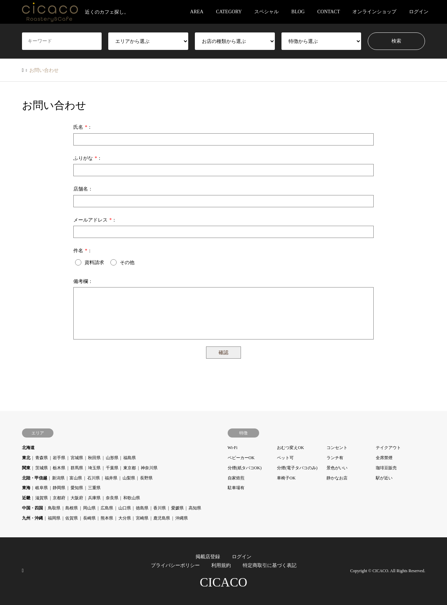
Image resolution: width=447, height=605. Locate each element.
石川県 (93, 478)
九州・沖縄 (32, 518)
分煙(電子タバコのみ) (297, 467)
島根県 (71, 508)
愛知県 (77, 487)
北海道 (28, 447)
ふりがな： (87, 158)
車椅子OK (286, 478)
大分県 (124, 518)
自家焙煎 (236, 478)
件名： (82, 250)
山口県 (124, 508)
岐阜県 (41, 487)
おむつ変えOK (290, 447)
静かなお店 (337, 478)
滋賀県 (41, 497)
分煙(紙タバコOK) (245, 467)
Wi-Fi (232, 447)
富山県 (75, 478)
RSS (24, 570)
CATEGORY (229, 11)
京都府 (59, 497)
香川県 (159, 508)
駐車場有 (236, 487)
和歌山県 (131, 497)
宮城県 (77, 457)
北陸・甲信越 (34, 478)
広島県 (107, 508)
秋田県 (94, 457)
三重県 (94, 487)
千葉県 (112, 467)
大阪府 (77, 497)
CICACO (223, 582)
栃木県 (59, 467)
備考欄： (83, 281)
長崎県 (89, 518)
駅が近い (384, 478)
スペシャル (266, 11)
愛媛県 (177, 508)
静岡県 (59, 487)
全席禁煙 (384, 457)
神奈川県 (149, 467)
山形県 (112, 457)
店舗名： (83, 189)
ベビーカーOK (241, 457)
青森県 (41, 457)
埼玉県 (94, 467)
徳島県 (142, 508)
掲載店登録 (208, 556)
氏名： (82, 127)
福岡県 (54, 518)
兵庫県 (94, 497)
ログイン (418, 11)
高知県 (195, 508)
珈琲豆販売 (386, 467)
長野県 (146, 478)
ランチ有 (335, 457)
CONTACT (328, 11)
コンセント (337, 447)
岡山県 (89, 508)
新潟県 (58, 478)
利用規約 (221, 565)
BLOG (298, 11)
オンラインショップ (374, 11)
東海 (26, 487)
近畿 (26, 497)
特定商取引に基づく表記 (269, 565)
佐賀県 (71, 518)
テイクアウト (388, 447)
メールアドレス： (95, 220)
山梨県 (129, 478)
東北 (26, 457)
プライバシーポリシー (175, 565)
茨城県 (41, 467)
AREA (196, 11)
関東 (26, 467)
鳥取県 (54, 508)
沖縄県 (181, 518)
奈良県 (112, 497)
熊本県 (107, 518)
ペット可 (285, 457)
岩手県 (59, 457)
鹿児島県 (161, 518)
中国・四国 (32, 508)
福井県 (111, 478)
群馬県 (77, 467)
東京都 (129, 467)
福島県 (129, 457)
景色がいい (337, 467)
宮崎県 (142, 518)
